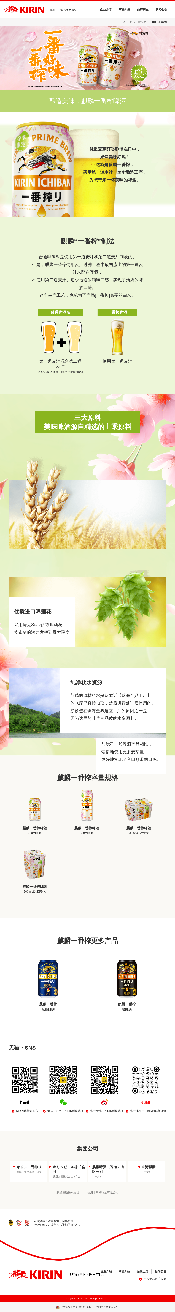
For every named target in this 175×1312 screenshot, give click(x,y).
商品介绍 (124, 9)
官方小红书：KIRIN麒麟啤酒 (148, 1110)
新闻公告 (161, 9)
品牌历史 (143, 9)
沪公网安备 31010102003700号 (77, 1306)
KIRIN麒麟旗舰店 (27, 1110)
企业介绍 (106, 9)
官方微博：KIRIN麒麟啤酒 (106, 1110)
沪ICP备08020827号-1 (106, 1306)
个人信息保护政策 (155, 1278)
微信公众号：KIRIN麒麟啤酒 (65, 1110)
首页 (129, 22)
